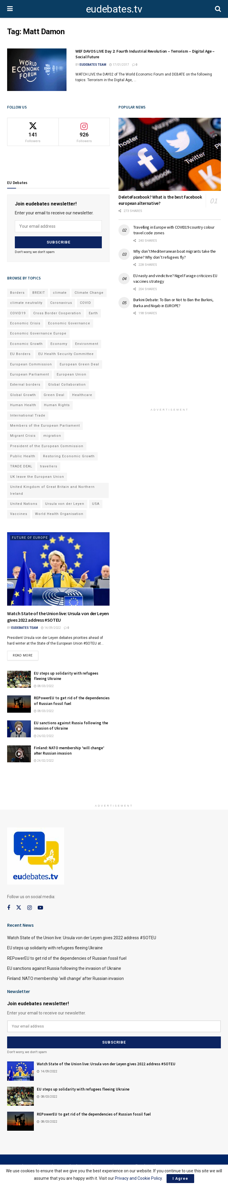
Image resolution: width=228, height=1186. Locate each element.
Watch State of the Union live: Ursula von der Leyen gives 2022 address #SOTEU (81, 937)
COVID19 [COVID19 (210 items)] (18, 313)
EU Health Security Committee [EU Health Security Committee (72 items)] (66, 354)
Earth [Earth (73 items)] (93, 313)
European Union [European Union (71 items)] (71, 374)
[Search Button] (218, 9)
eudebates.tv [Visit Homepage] (114, 9)
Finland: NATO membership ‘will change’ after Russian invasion (69, 750)
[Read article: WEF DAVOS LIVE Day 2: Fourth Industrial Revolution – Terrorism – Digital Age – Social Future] (36, 69)
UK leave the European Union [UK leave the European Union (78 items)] (37, 477)
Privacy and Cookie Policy (138, 1178)
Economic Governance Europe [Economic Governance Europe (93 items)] (38, 333)
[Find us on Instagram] (29, 907)
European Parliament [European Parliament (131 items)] (29, 374)
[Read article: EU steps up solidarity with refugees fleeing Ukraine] (19, 679)
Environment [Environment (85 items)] (86, 344)
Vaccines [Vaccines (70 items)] (18, 514)
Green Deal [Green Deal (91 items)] (54, 395)
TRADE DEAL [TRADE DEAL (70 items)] (21, 466)
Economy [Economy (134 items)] (58, 344)
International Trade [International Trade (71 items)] (27, 415)
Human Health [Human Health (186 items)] (23, 405)
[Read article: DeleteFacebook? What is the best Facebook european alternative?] (169, 154)
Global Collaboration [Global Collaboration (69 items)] (67, 385)
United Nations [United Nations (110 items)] (23, 504)
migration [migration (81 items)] (52, 436)
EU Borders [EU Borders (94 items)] (20, 354)
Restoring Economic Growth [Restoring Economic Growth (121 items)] (69, 456)
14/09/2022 (51, 627)
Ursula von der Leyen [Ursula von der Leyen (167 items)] (64, 504)
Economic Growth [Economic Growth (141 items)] (26, 344)
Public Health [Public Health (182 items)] (22, 456)
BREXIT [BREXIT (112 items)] (38, 293)
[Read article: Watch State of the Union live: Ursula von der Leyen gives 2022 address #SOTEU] (58, 569)
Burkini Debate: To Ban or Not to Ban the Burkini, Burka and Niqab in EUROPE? (173, 302)
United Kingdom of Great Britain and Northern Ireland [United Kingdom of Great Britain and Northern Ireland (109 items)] (52, 490)
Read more (25, 654)
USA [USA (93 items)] (95, 504)
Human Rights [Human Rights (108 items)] (57, 405)
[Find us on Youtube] (40, 907)
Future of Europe (30, 538)
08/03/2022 (44, 686)
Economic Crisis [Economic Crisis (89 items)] (25, 323)
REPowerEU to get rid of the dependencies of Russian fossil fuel (66, 958)
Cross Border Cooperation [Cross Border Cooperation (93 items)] (57, 313)
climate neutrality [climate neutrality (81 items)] (26, 303)
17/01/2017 (119, 64)
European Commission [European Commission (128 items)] (31, 364)
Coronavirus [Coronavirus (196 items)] (61, 303)
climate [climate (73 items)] (60, 293)
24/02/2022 (44, 760)
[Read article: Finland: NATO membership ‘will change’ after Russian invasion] (19, 753)
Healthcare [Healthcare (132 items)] (82, 395)
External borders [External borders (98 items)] (25, 385)
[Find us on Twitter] (18, 907)
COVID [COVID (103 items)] (85, 303)
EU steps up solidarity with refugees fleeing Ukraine (55, 947)
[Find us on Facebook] (8, 907)
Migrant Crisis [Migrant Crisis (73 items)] (23, 436)
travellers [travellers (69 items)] (48, 466)
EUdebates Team (93, 64)
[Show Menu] (10, 9)
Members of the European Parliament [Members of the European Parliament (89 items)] (45, 426)
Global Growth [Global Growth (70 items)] (23, 395)
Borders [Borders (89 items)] (17, 293)
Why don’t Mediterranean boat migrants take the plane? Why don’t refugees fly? (174, 254)
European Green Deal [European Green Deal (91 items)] (79, 364)
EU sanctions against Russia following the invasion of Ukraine (64, 968)
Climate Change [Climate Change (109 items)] (89, 293)
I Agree (180, 1178)
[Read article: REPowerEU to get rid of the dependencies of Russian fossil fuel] (19, 703)
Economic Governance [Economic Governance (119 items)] (69, 323)
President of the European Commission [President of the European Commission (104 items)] (46, 446)
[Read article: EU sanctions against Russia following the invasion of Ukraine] (19, 728)
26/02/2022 (44, 736)
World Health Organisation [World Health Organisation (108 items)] (59, 514)
